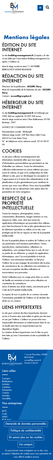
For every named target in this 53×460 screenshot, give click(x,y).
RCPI (4, 411)
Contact (5, 393)
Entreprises (7, 390)
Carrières (6, 387)
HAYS (4, 417)
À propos (6, 379)
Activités (5, 384)
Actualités (6, 399)
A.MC (4, 414)
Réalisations (7, 382)
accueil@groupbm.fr (32, 360)
